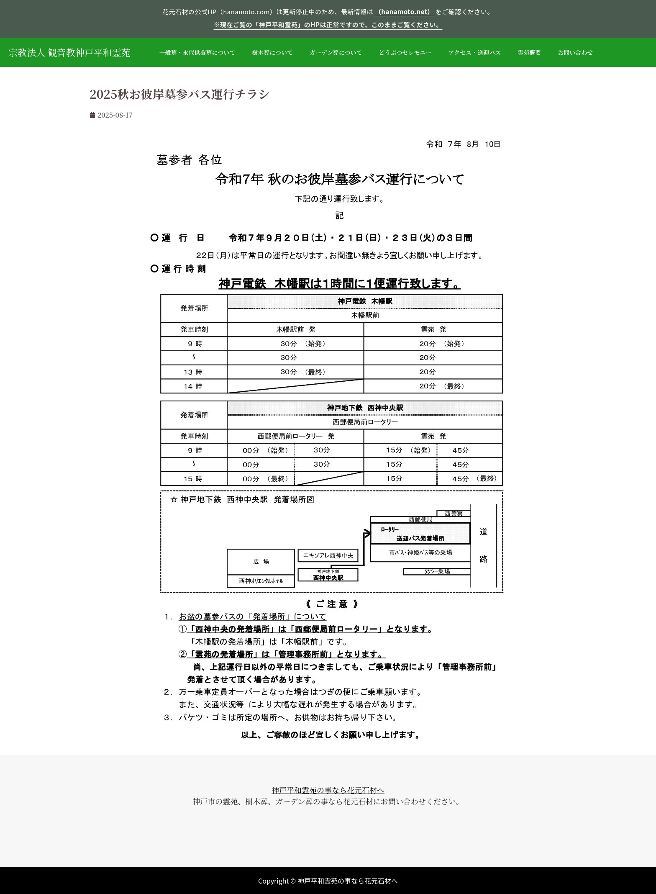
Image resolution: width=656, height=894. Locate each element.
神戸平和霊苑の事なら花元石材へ (328, 789)
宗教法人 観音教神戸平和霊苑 (69, 52)
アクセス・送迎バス (474, 52)
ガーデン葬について (336, 52)
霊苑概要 (529, 52)
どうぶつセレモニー (405, 52)
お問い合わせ (575, 52)
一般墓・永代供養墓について (197, 52)
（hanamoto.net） (404, 11)
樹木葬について (272, 52)
